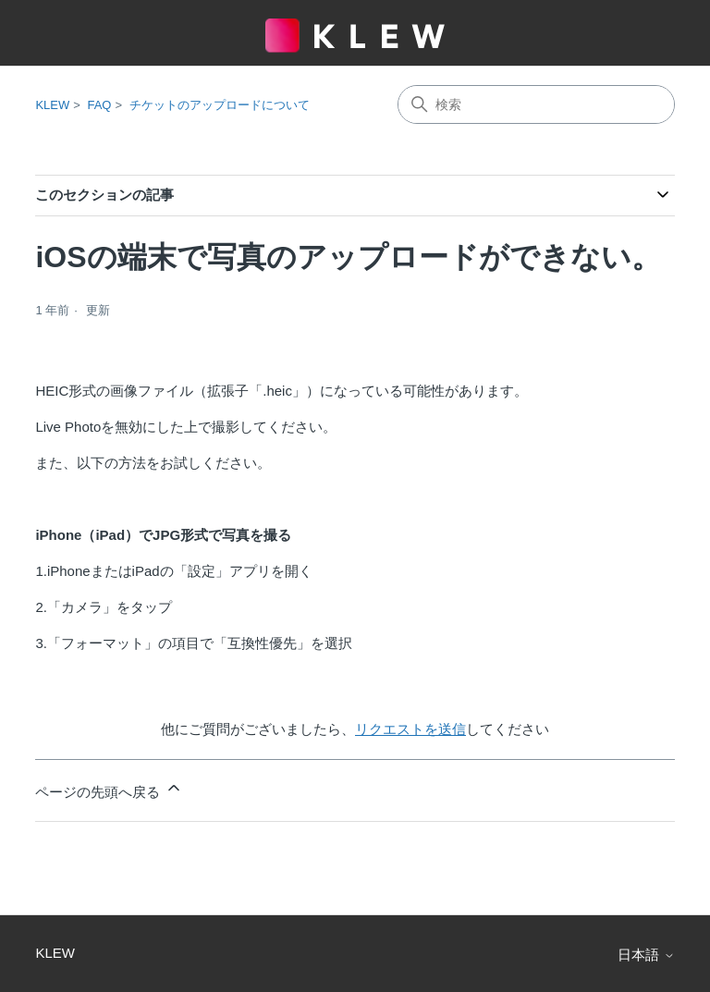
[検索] (536, 104)
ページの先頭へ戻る (108, 789)
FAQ (99, 105)
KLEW (52, 105)
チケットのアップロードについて (219, 105)
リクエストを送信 (410, 729)
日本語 (646, 954)
